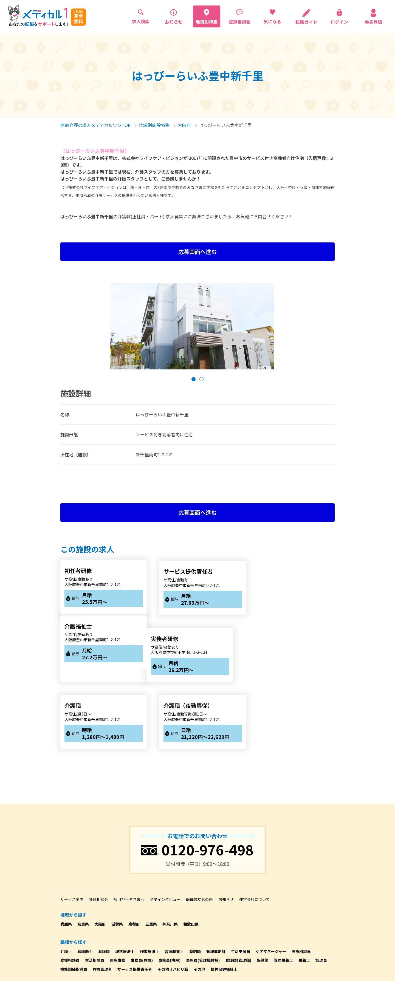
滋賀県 (117, 856)
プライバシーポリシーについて (87, 944)
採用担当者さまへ (129, 831)
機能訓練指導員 (73, 901)
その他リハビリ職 (172, 901)
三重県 (151, 856)
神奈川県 (170, 856)
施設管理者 (102, 901)
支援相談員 (70, 892)
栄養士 (304, 892)
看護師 (104, 883)
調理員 (321, 892)
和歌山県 (191, 856)
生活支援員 (240, 883)
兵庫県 (66, 856)
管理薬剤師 (215, 883)
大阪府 (184, 125)
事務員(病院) (169, 892)
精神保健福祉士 (224, 901)
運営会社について (254, 831)
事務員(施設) (142, 892)
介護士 (66, 883)
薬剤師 (195, 883)
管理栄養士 (283, 892)
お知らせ (226, 831)
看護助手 (85, 883)
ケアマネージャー (271, 883)
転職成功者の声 (199, 831)
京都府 (134, 856)
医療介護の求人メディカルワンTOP (95, 125)
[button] (193, 379)
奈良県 (83, 856)
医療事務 (117, 892)
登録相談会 (98, 831)
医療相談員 (301, 883)
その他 (199, 901)
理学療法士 (124, 883)
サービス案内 (71, 831)
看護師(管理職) (238, 892)
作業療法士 (149, 883)
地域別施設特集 (154, 125)
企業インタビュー (165, 831)
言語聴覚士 (174, 883)
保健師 (262, 892)
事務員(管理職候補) (203, 892)
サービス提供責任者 (134, 901)
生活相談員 (94, 892)
